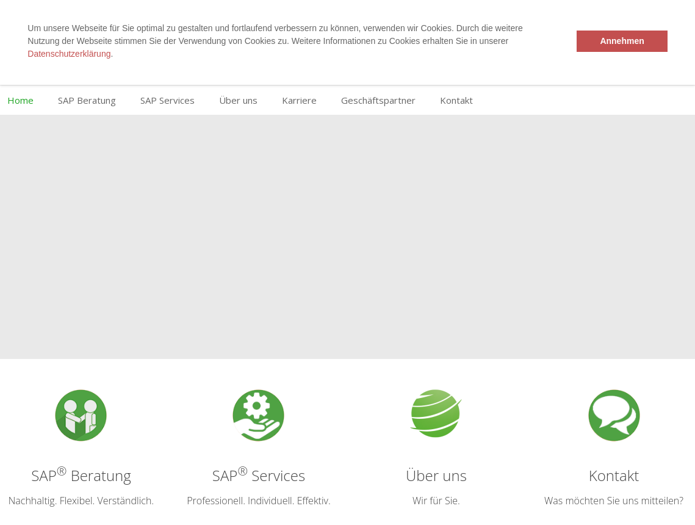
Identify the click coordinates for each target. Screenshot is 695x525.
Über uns (238, 100)
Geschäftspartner (378, 100)
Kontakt (456, 100)
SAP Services (167, 100)
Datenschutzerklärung (68, 54)
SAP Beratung (87, 100)
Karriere (299, 100)
